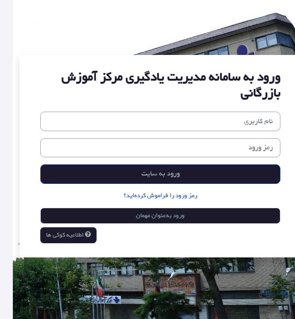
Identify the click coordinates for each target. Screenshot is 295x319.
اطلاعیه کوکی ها (55, 235)
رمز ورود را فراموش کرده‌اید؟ (147, 196)
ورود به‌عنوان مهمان (147, 215)
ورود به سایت (147, 173)
